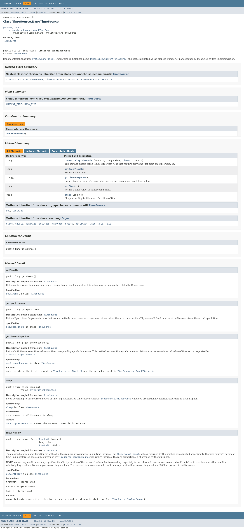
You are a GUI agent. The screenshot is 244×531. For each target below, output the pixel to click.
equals (19, 224)
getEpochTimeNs (74, 169)
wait (92, 224)
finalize (31, 224)
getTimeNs (71, 186)
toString (18, 210)
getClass (44, 224)
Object (66, 218)
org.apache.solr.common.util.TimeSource (30, 30)
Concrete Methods (63, 151)
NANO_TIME (30, 104)
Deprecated (51, 3)
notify (69, 224)
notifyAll (81, 224)
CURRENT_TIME (14, 104)
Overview (6, 3)
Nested (15, 12)
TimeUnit (87, 160)
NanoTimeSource (16, 133)
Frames (38, 9)
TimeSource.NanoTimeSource (61, 79)
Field (23, 12)
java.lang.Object (12, 27)
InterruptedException (43, 390)
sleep (68, 195)
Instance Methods (36, 151)
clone (9, 224)
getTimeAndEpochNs (76, 177)
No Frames (49, 9)
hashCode (57, 224)
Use (34, 3)
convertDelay (72, 160)
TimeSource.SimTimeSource (96, 79)
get (8, 210)
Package (17, 3)
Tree (40, 3)
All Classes (66, 9)
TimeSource (9, 41)
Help (61, 3)
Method (41, 12)
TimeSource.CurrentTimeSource (24, 79)
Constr (31, 12)
